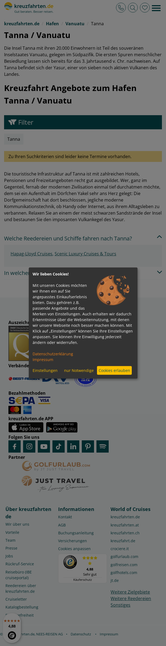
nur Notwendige (79, 370)
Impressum (43, 359)
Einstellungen (45, 370)
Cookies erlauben (114, 370)
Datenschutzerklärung (53, 353)
